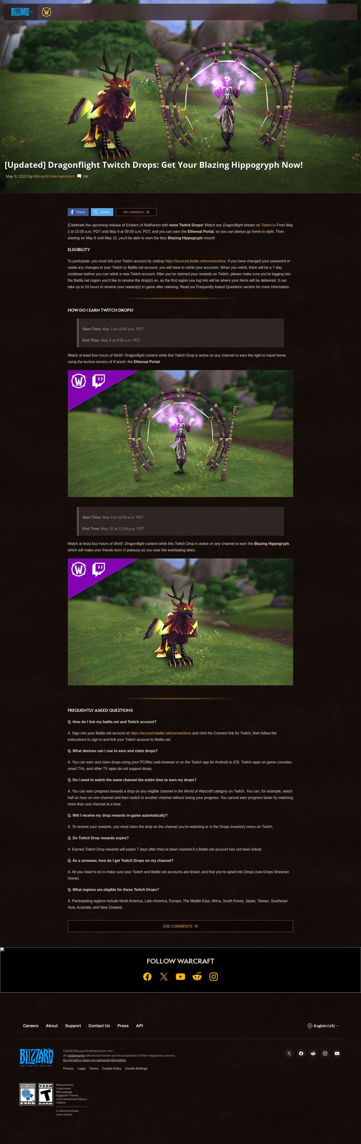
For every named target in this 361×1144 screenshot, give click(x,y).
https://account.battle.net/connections (195, 261)
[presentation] (21, 12)
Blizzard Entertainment (54, 176)
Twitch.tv (268, 225)
